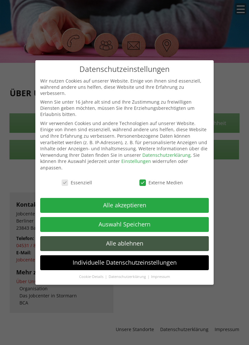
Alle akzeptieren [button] (124, 205)
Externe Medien (161, 182)
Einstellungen (136, 161)
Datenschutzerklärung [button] (128, 276)
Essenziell (77, 182)
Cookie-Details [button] (91, 276)
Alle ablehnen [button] (124, 243)
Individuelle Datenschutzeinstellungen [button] (125, 262)
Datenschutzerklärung (166, 155)
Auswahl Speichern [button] (124, 224)
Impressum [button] (160, 276)
